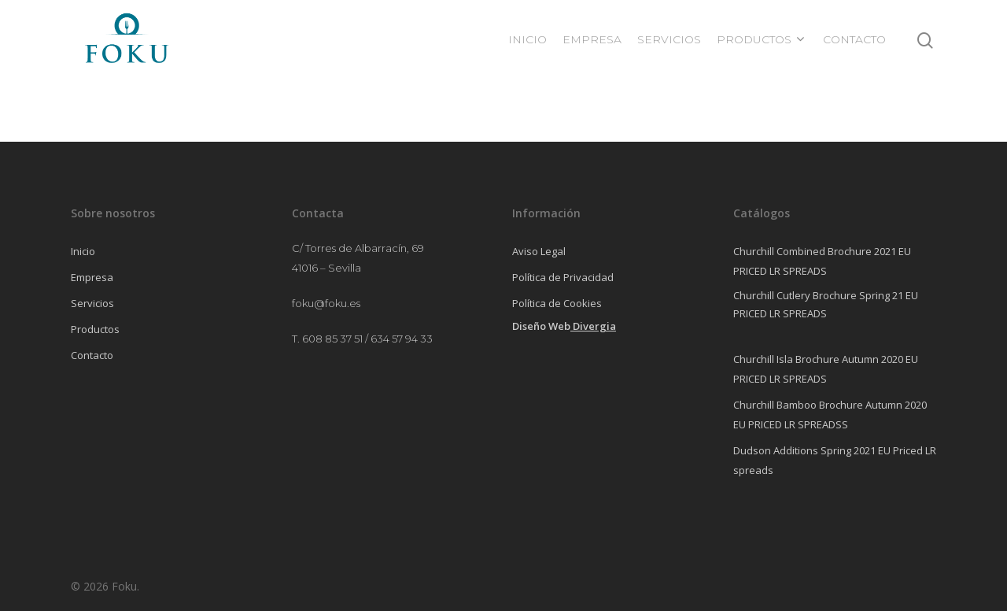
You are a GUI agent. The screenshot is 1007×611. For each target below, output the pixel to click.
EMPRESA (592, 39)
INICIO (527, 39)
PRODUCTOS (760, 39)
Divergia (594, 326)
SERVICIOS (669, 39)
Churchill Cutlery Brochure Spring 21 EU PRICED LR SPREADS (825, 304)
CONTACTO (854, 39)
